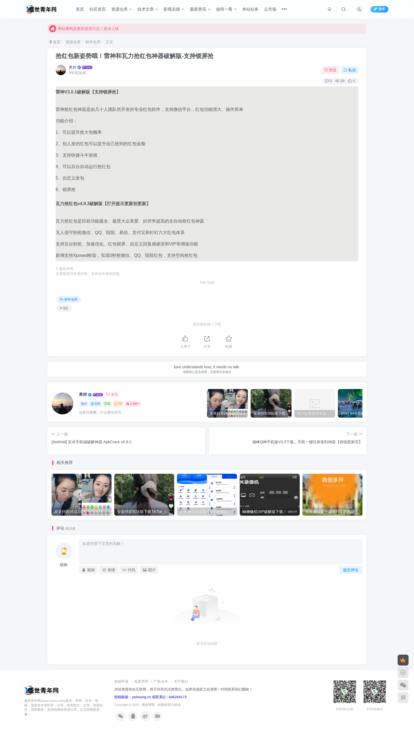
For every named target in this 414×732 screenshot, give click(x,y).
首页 (80, 9)
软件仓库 (93, 42)
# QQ (64, 308)
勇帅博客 (148, 704)
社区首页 (97, 9)
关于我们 (181, 681)
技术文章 (147, 9)
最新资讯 (200, 9)
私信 (349, 70)
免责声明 (141, 681)
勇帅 (72, 67)
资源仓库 (121, 9)
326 (95, 404)
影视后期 (174, 9)
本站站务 (250, 9)
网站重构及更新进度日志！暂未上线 (84, 30)
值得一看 (226, 9)
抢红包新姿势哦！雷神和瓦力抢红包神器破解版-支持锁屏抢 (135, 56)
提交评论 (350, 570)
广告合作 (161, 681)
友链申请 (121, 681)
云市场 (270, 9)
